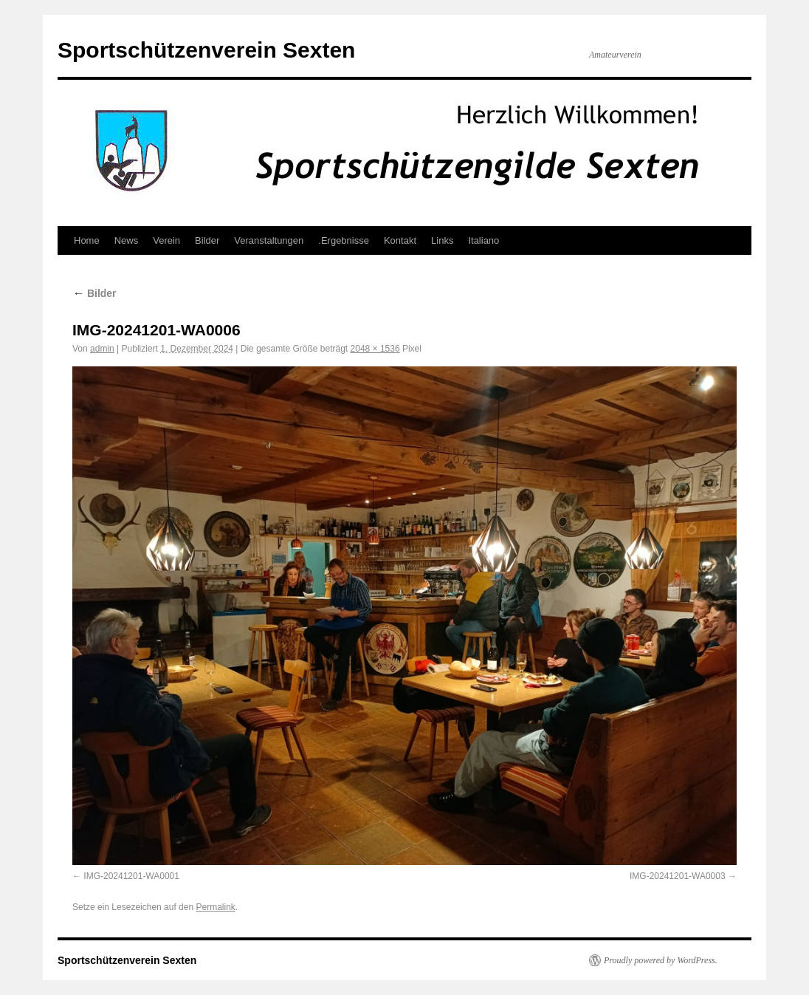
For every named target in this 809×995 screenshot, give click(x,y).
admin (102, 348)
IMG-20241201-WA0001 (131, 876)
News (126, 240)
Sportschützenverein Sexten (206, 50)
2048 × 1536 (375, 348)
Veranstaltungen (268, 240)
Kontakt (400, 240)
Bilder (207, 240)
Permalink (215, 907)
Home (87, 240)
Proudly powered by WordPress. (660, 960)
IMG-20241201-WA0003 (678, 876)
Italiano (483, 240)
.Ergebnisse (343, 240)
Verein (166, 240)
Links (442, 240)
